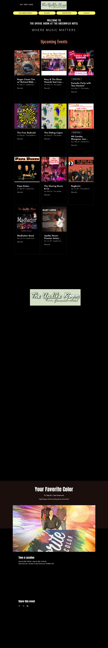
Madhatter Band (25, 235)
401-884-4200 (26, 5)
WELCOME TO (54, 20)
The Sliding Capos (53, 132)
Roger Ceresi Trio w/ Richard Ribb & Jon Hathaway (26, 80)
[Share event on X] (23, 606)
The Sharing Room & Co (53, 187)
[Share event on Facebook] (19, 606)
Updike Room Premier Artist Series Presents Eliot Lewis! (52, 237)
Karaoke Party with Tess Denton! (81, 84)
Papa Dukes (23, 186)
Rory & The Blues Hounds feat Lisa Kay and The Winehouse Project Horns (54, 80)
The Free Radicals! (26, 132)
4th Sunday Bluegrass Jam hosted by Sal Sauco (78, 137)
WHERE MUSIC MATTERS (54, 30)
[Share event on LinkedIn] (27, 606)
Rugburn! (75, 186)
